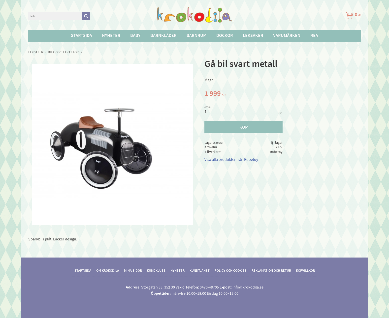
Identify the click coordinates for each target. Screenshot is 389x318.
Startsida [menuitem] (81, 36)
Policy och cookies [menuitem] (231, 270)
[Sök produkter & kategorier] (55, 16)
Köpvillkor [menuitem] (305, 270)
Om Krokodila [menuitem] (107, 270)
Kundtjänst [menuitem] (200, 270)
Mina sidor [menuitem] (133, 270)
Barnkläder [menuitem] (163, 36)
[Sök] (86, 16)
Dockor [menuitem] (224, 36)
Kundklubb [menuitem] (156, 270)
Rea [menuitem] (314, 36)
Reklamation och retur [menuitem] (271, 270)
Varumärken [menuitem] (286, 36)
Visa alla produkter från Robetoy (231, 159)
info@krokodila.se (247, 287)
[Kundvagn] (352, 16)
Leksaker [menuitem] (253, 36)
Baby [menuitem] (135, 36)
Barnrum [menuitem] (196, 36)
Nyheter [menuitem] (111, 36)
